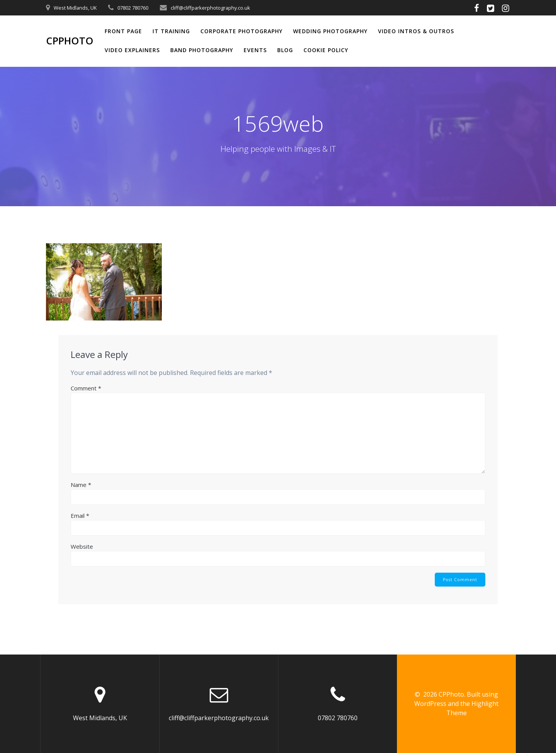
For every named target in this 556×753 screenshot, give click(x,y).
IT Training (171, 31)
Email (80, 515)
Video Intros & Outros (416, 31)
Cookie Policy (325, 50)
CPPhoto (69, 41)
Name (81, 484)
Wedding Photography (330, 31)
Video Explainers (132, 50)
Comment (86, 388)
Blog (285, 50)
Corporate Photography (241, 31)
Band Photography (201, 50)
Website (82, 546)
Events (255, 50)
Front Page (123, 31)
